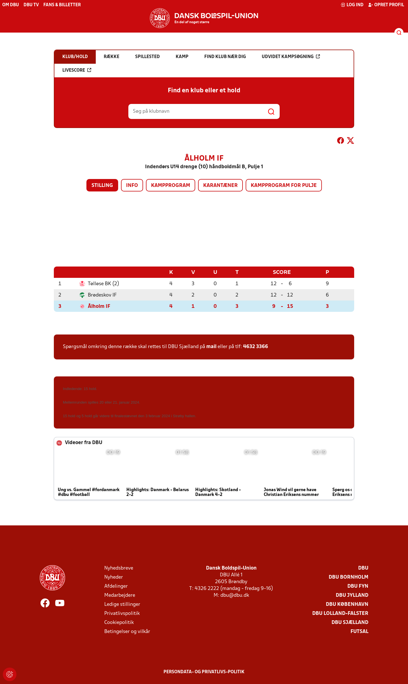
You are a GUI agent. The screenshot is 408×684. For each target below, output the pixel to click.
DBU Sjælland (350, 622)
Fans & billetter (62, 5)
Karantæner (220, 185)
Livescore (76, 70)
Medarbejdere (119, 595)
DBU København (347, 604)
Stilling (102, 185)
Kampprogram (170, 185)
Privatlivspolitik (122, 613)
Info (132, 185)
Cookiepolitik (119, 622)
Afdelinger (116, 586)
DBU (363, 568)
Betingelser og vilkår (127, 631)
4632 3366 (255, 346)
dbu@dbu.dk (234, 595)
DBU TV (31, 5)
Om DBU (10, 5)
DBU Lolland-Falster (340, 613)
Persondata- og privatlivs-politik (204, 672)
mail (211, 346)
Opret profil (386, 4)
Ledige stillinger (122, 604)
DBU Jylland (352, 595)
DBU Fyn (357, 586)
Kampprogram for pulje (284, 185)
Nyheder (113, 577)
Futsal (359, 631)
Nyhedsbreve (118, 568)
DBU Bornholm (348, 577)
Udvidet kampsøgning (291, 56)
